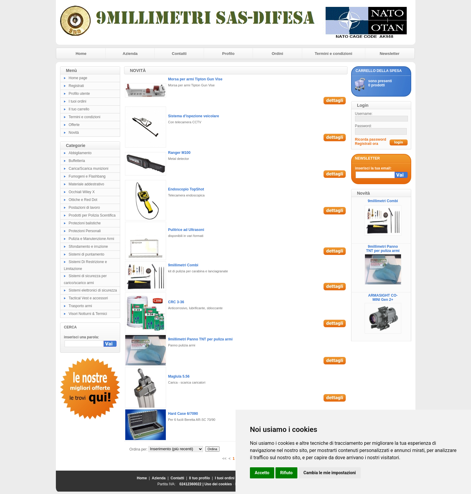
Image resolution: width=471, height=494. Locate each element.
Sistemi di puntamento (87, 254)
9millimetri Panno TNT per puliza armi (200, 339)
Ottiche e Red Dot (83, 200)
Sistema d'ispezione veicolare (193, 116)
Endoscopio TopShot (186, 189)
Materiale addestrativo (86, 184)
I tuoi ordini (78, 101)
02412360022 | (191, 484)
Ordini (277, 53)
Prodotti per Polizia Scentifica (92, 215)
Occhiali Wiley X (82, 192)
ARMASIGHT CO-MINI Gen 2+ (383, 297)
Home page (78, 78)
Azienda (130, 53)
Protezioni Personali (85, 231)
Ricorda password (370, 139)
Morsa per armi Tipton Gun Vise (195, 79)
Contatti (179, 53)
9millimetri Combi (183, 265)
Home (81, 53)
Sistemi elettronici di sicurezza (93, 290)
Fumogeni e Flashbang (87, 176)
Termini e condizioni (333, 53)
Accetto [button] (262, 472)
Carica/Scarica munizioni (88, 168)
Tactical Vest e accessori (88, 298)
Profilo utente (79, 93)
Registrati (76, 86)
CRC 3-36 (176, 302)
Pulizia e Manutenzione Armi (91, 239)
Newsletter (390, 53)
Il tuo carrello (79, 109)
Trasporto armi (80, 306)
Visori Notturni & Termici (88, 314)
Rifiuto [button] (286, 472)
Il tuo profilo (199, 478)
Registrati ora (366, 144)
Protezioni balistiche (85, 223)
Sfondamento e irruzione (88, 246)
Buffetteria (77, 161)
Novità (74, 132)
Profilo (228, 53)
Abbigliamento (80, 153)
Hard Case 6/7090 (183, 414)
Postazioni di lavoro (84, 207)
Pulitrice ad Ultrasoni (186, 230)
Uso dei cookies (218, 484)
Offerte (74, 125)
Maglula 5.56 (179, 376)
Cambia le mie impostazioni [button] (329, 472)
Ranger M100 (179, 153)
